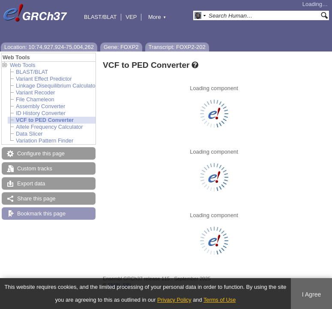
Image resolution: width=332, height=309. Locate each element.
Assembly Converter (40, 106)
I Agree (311, 294)
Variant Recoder (35, 92)
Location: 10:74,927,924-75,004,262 (49, 47)
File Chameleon (35, 99)
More (157, 17)
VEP (131, 17)
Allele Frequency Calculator (49, 127)
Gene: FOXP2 (121, 47)
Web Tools (22, 65)
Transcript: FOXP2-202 (177, 47)
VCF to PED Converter (45, 120)
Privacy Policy (174, 300)
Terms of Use (219, 300)
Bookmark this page (41, 213)
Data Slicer (29, 133)
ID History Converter (41, 113)
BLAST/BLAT (100, 17)
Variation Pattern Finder (44, 140)
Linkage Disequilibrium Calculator (56, 85)
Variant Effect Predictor (44, 79)
